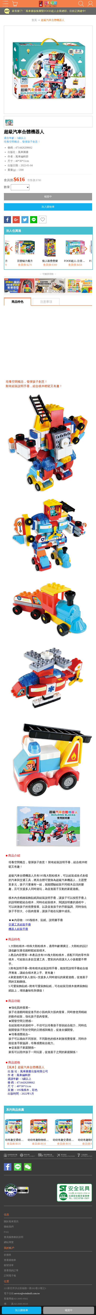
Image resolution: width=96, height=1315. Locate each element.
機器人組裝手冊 (18, 929)
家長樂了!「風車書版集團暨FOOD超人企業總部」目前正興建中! (49, 11)
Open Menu (5, 3)
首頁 (34, 20)
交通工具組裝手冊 (20, 924)
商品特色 (17, 301)
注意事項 (46, 301)
